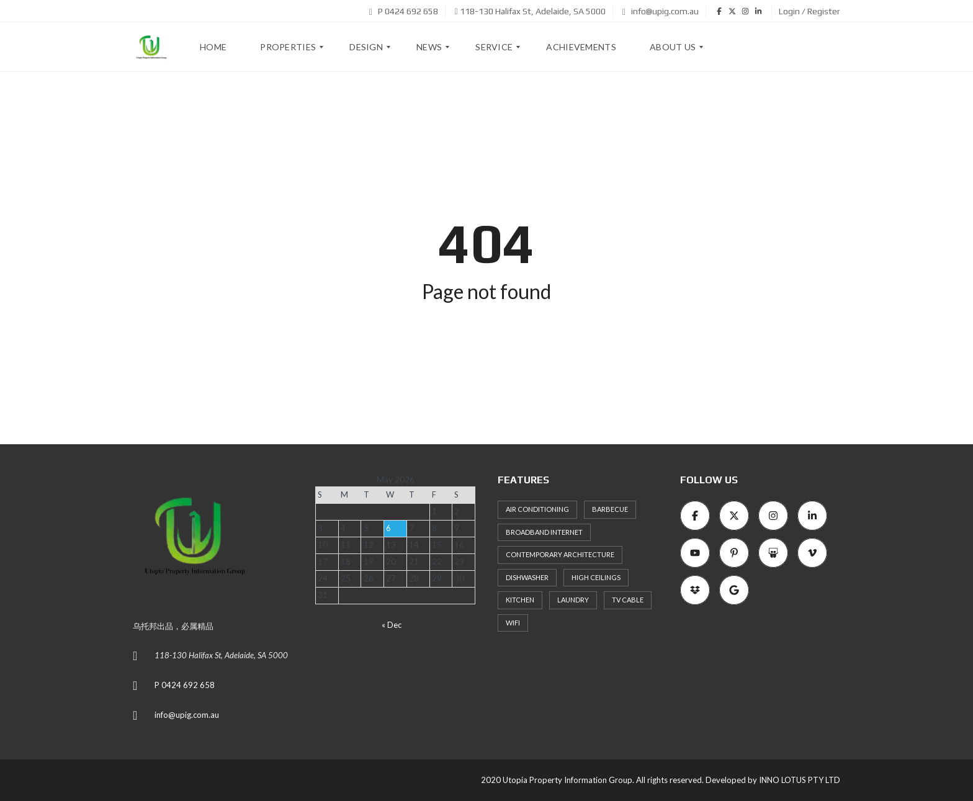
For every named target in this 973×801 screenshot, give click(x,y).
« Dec (391, 625)
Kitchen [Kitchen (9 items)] (520, 600)
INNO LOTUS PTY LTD (799, 780)
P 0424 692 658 (403, 11)
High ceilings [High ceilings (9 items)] (596, 577)
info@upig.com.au (660, 11)
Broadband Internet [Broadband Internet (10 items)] (544, 532)
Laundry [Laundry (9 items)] (573, 600)
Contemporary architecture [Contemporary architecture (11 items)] (560, 554)
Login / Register (809, 11)
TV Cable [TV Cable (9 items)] (627, 600)
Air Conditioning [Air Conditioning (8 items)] (537, 509)
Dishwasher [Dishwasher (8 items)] (527, 577)
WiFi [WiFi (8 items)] (513, 623)
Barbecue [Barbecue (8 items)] (610, 509)
